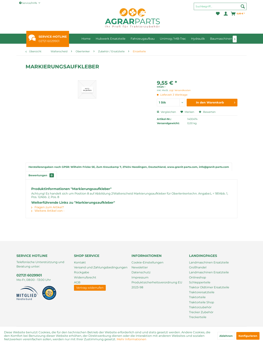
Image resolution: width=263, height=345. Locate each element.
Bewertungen (41, 175)
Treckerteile (197, 317)
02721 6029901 (49, 41)
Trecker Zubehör (201, 312)
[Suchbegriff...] (220, 6)
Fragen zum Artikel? (47, 207)
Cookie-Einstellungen (147, 262)
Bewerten (207, 112)
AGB (77, 282)
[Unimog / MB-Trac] (172, 38)
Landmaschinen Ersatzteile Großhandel (209, 265)
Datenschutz (141, 272)
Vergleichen (166, 112)
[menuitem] (220, 8)
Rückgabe (81, 272)
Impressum (140, 277)
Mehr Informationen (131, 339)
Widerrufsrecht (85, 277)
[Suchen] (243, 6)
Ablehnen (226, 336)
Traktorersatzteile (201, 292)
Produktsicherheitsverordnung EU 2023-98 (157, 285)
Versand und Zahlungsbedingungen (100, 267)
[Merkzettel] (218, 13)
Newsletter (140, 267)
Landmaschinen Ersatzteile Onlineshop (209, 275)
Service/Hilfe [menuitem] (28, 2)
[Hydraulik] (197, 38)
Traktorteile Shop (201, 302)
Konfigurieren (248, 336)
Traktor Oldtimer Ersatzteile (209, 287)
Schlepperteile (199, 282)
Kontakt (80, 262)
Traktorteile (197, 297)
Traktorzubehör (200, 307)
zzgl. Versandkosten (180, 90)
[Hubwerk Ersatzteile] (110, 38)
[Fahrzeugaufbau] (142, 38)
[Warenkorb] (238, 13)
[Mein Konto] (225, 13)
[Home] (86, 38)
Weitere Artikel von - (47, 210)
